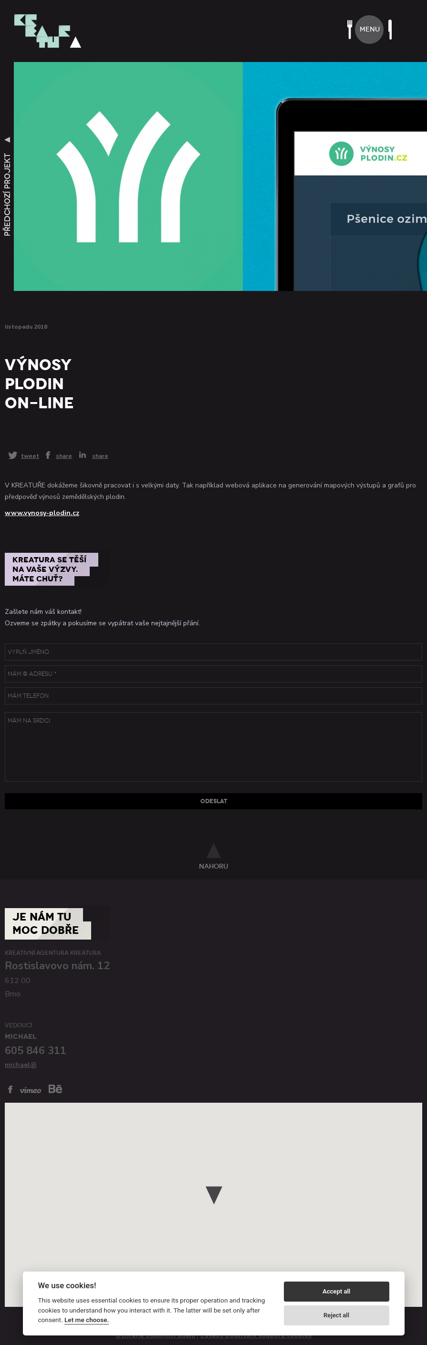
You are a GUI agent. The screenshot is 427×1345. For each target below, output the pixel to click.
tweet (30, 455)
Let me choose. (86, 1320)
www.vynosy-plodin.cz (42, 512)
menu (370, 29)
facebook (10, 1089)
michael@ (21, 1064)
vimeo (30, 1090)
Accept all (336, 1291)
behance (55, 1089)
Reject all (336, 1315)
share (64, 455)
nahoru (213, 866)
